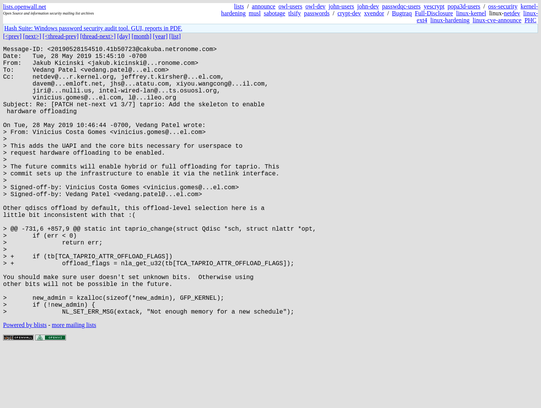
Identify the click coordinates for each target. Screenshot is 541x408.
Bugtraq (402, 13)
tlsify (294, 13)
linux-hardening (450, 20)
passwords (317, 13)
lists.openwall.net (24, 6)
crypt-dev (349, 13)
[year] (160, 36)
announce (263, 6)
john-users (341, 6)
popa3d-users (463, 6)
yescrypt (434, 6)
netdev (512, 13)
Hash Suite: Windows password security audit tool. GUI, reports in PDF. (93, 28)
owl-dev (315, 6)
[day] (123, 36)
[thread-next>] (98, 36)
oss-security (502, 6)
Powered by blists (25, 385)
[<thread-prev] (60, 36)
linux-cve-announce (497, 20)
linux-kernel (471, 13)
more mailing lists (74, 385)
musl (255, 13)
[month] (142, 36)
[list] (175, 36)
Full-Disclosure (434, 13)
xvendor (374, 13)
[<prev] (12, 36)
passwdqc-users (401, 6)
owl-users (290, 6)
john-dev (368, 6)
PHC (530, 20)
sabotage (274, 13)
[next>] (32, 36)
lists (239, 6)
